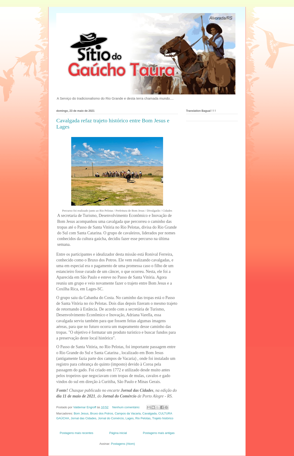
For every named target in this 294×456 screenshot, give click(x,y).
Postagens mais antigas (159, 433)
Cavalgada (149, 413)
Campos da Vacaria (128, 413)
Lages (129, 418)
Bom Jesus (81, 413)
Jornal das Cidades (83, 418)
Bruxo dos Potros (101, 413)
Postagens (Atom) (123, 443)
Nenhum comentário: (126, 407)
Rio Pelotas (142, 418)
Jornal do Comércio (111, 418)
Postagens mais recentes (76, 433)
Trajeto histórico (162, 418)
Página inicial (118, 433)
